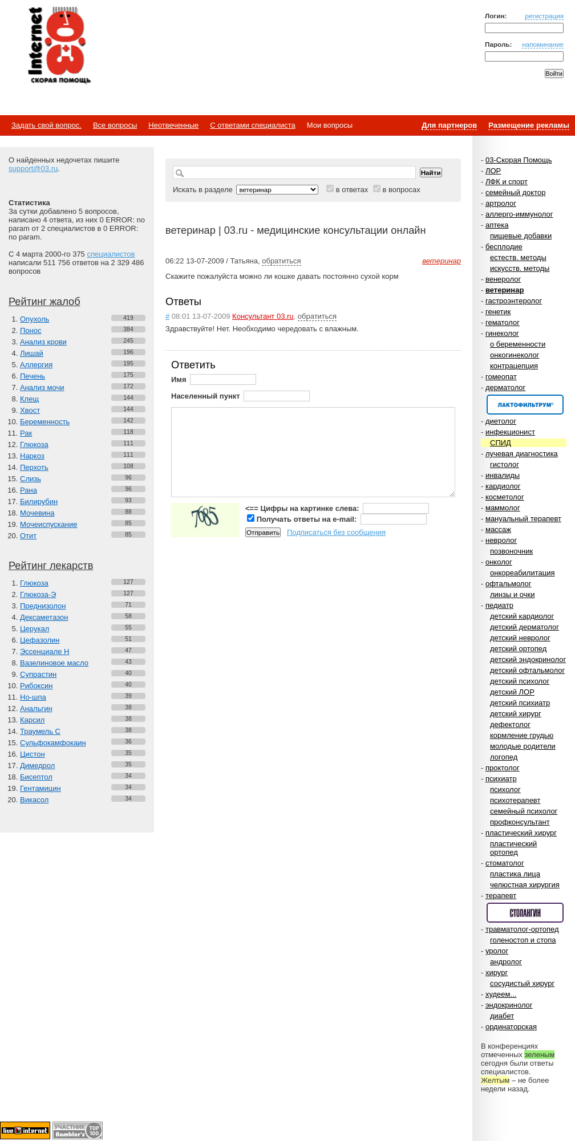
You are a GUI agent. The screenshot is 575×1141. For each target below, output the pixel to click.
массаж (498, 529)
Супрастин (38, 674)
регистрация (544, 15)
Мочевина (37, 513)
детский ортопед (518, 648)
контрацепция (514, 366)
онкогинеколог (514, 355)
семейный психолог (523, 811)
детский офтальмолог (527, 670)
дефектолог (510, 724)
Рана (28, 490)
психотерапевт (515, 800)
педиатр (499, 605)
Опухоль (34, 319)
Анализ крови (43, 342)
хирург (496, 972)
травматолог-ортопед (522, 929)
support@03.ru (33, 168)
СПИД (500, 442)
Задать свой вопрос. (46, 125)
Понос (30, 330)
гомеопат (501, 376)
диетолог (500, 421)
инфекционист (510, 432)
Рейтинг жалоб (44, 301)
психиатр (501, 778)
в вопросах (401, 189)
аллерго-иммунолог (519, 214)
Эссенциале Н (45, 651)
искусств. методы (519, 268)
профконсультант (520, 822)
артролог (500, 203)
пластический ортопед (513, 847)
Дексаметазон (44, 617)
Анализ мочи (42, 387)
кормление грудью (521, 735)
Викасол (34, 799)
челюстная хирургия (525, 884)
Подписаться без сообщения (336, 532)
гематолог (502, 322)
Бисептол (36, 777)
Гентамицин (40, 788)
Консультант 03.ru (262, 316)
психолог (505, 789)
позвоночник (511, 551)
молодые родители (523, 746)
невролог (501, 540)
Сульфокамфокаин (53, 742)
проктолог (502, 768)
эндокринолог (509, 1005)
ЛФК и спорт (506, 181)
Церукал (34, 628)
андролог (506, 961)
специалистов (111, 254)
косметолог (504, 497)
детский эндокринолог (528, 659)
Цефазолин (39, 640)
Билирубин (39, 501)
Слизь (30, 478)
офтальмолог (508, 583)
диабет (502, 1016)
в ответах (352, 189)
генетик (498, 311)
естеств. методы (518, 257)
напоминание (543, 44)
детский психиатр (520, 703)
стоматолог (504, 863)
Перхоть (34, 467)
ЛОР (493, 171)
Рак (26, 433)
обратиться (281, 261)
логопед (503, 757)
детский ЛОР (512, 692)
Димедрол (37, 765)
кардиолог (503, 486)
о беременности (517, 344)
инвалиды (502, 475)
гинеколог (502, 333)
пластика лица (515, 874)
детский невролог (520, 638)
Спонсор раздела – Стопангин (525, 913)
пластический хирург (521, 833)
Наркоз (32, 456)
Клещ (29, 399)
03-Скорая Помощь (518, 160)
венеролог (503, 279)
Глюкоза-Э (38, 594)
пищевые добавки (521, 236)
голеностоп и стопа (523, 940)
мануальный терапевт (523, 518)
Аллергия (36, 364)
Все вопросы (115, 125)
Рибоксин (36, 685)
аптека (497, 225)
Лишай (31, 353)
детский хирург (515, 713)
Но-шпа (33, 697)
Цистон (32, 754)
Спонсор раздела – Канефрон (525, 405)
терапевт (500, 895)
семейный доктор (515, 192)
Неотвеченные (173, 125)
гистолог (504, 464)
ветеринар (504, 290)
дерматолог (505, 387)
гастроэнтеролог (513, 301)
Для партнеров (449, 125)
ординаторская (511, 1026)
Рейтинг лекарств (51, 565)
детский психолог (519, 681)
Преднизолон (43, 606)
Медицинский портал (59, 46)
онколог (498, 562)
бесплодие (504, 246)
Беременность (45, 421)
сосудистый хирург (522, 983)
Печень (32, 376)
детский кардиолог (522, 616)
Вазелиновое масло (54, 663)
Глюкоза (34, 444)
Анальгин (36, 708)
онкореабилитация (522, 573)
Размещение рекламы (528, 125)
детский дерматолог (524, 627)
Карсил (32, 720)
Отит (28, 535)
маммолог (502, 507)
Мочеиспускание (48, 524)
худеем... (500, 994)
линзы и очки (512, 594)
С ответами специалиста (252, 125)
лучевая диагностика (521, 453)
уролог (496, 951)
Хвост (30, 410)
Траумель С (40, 731)
